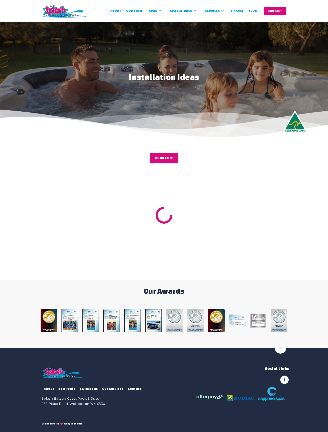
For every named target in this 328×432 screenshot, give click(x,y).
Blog (253, 10)
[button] (155, 11)
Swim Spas (88, 388)
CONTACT (275, 11)
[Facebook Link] (284, 380)
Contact (134, 388)
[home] (64, 11)
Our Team (134, 10)
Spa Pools (67, 388)
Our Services (113, 388)
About (115, 10)
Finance (237, 10)
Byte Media (75, 423)
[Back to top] (280, 348)
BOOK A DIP (164, 158)
